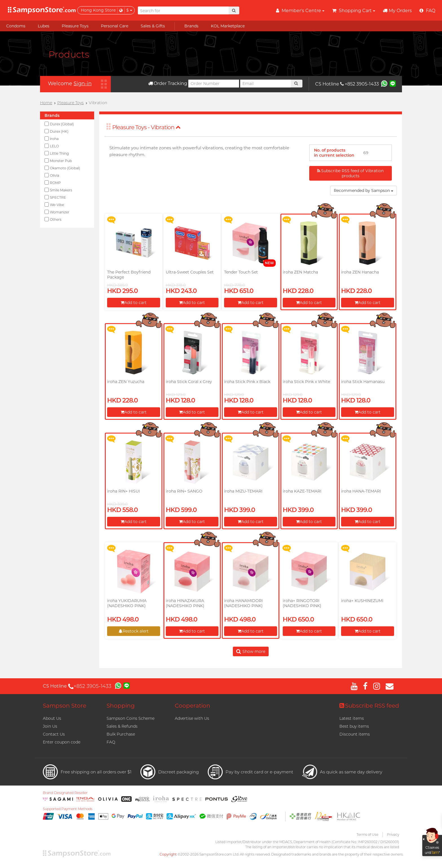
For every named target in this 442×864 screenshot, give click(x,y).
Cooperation (192, 705)
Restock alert (134, 631)
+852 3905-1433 (359, 84)
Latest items (351, 718)
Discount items (354, 734)
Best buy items (354, 726)
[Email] (265, 84)
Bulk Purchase (121, 734)
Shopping (121, 705)
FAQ (111, 742)
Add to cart (134, 302)
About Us (52, 718)
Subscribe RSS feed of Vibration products (350, 173)
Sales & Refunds (122, 726)
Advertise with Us (192, 718)
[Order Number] (213, 84)
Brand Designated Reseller (65, 793)
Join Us (50, 726)
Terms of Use (367, 834)
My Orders (397, 10)
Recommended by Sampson (363, 190)
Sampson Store (64, 705)
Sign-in (83, 83)
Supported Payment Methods (67, 809)
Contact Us (54, 734)
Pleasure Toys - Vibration (146, 127)
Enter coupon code (61, 742)
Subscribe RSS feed (369, 705)
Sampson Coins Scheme (130, 718)
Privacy (393, 834)
